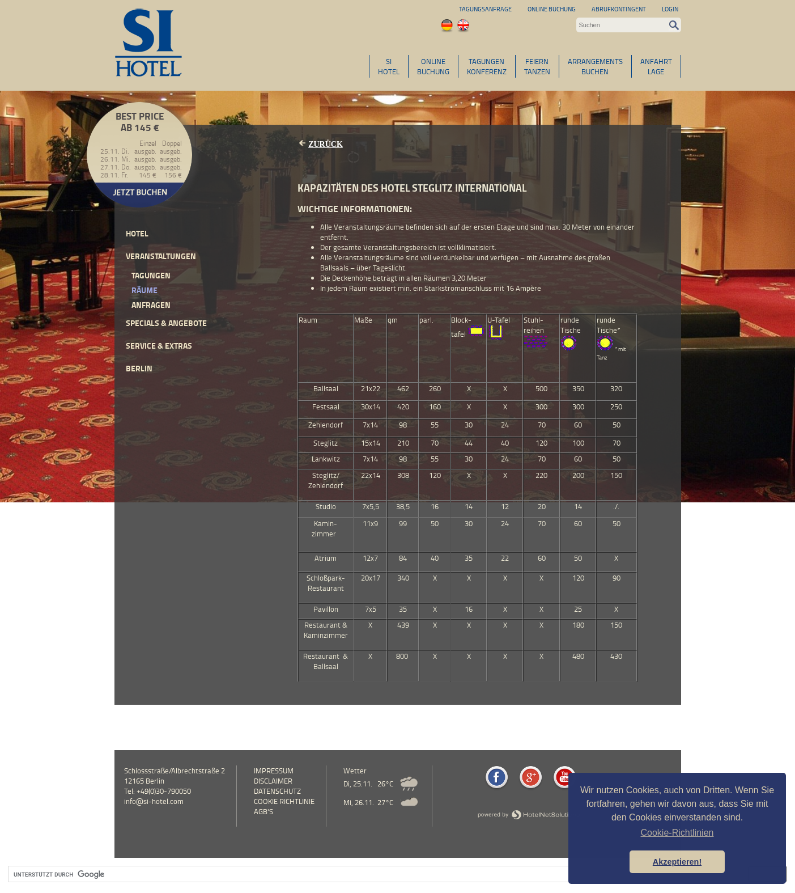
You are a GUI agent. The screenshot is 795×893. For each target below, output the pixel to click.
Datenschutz (277, 791)
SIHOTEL (388, 66)
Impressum (274, 770)
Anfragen (151, 305)
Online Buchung (552, 9)
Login (670, 9)
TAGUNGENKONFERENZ (487, 66)
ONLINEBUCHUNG (433, 66)
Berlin (139, 368)
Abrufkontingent (619, 9)
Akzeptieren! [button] (677, 861)
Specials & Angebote (166, 323)
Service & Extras (159, 346)
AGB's (263, 811)
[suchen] (373, 874)
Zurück (325, 144)
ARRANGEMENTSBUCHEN (595, 66)
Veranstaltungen (161, 256)
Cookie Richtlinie (284, 801)
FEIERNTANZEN (537, 66)
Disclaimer (273, 781)
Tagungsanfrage (485, 9)
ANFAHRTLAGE (656, 66)
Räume (144, 290)
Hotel (137, 233)
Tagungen (151, 275)
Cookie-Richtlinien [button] (677, 832)
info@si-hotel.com (154, 801)
